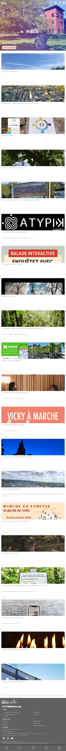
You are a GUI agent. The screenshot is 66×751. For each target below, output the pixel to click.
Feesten (5, 723)
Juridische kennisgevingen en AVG (12, 741)
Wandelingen (37, 721)
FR (52, 2)
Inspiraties (37, 712)
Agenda (36, 714)
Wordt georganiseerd (10, 714)
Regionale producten (39, 725)
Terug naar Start (9, 47)
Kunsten (5, 721)
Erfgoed (5, 725)
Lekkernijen (36, 723)
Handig (6, 716)
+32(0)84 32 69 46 (8, 731)
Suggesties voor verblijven (12, 712)
